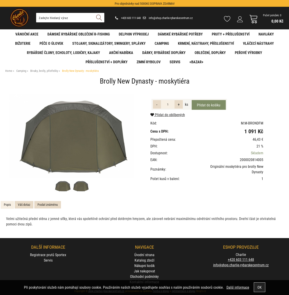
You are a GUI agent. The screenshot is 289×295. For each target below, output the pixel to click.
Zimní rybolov (149, 61)
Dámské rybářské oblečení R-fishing (78, 34)
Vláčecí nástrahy (258, 43)
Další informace (237, 287)
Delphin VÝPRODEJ (134, 34)
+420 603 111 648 (128, 18)
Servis (175, 61)
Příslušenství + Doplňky (107, 61)
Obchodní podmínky (144, 276)
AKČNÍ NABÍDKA (121, 52)
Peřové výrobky (248, 52)
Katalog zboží (144, 260)
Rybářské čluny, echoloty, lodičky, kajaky (63, 52)
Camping (162, 43)
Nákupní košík (144, 265)
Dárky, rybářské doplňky (164, 52)
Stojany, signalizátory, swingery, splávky (109, 43)
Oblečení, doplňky (210, 52)
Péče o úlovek (51, 43)
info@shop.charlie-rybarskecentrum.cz (168, 18)
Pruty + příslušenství (230, 34)
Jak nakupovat (144, 271)
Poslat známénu (47, 204)
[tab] (7, 204)
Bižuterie (22, 43)
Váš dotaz (24, 204)
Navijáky (266, 34)
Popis (7, 204)
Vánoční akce (26, 34)
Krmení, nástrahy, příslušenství (206, 43)
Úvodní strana (144, 254)
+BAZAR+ (196, 61)
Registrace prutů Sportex (48, 254)
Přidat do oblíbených (167, 114)
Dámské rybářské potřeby (180, 34)
